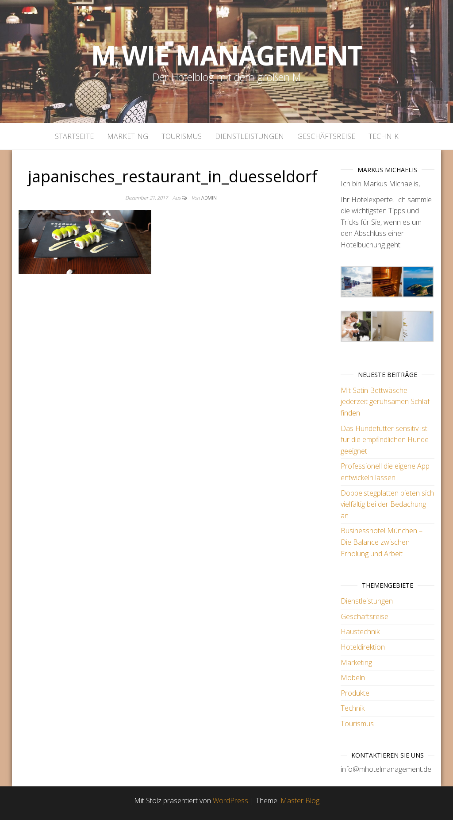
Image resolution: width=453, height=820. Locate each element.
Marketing (127, 136)
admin (209, 197)
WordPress (230, 800)
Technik (384, 136)
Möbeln (353, 677)
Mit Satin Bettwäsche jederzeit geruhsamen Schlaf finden (385, 401)
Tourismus (181, 136)
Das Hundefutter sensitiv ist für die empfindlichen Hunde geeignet (385, 439)
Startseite (74, 136)
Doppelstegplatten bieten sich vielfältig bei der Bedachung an (387, 504)
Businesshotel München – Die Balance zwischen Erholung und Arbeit (381, 542)
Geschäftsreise (326, 136)
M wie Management (226, 55)
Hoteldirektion (363, 647)
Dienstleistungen (249, 136)
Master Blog (299, 800)
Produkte (355, 693)
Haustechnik (360, 631)
